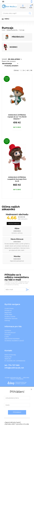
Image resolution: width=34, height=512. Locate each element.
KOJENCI (10, 47)
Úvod (3, 30)
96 (31, 70)
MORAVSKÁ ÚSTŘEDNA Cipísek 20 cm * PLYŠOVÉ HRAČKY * (17, 117)
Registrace (8, 312)
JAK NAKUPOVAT (10, 332)
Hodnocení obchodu (11, 318)
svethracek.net (15, 377)
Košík (31, 6)
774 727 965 (13, 365)
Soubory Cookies (10, 316)
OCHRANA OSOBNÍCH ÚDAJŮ (14, 340)
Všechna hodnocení (14, 223)
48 (27, 70)
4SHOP (23, 383)
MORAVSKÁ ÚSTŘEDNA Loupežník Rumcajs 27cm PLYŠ (17, 179)
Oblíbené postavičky (12, 30)
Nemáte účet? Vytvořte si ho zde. (17, 424)
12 (20, 70)
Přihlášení (17, 412)
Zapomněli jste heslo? (13, 422)
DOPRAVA (8, 330)
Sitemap (7, 320)
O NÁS (7, 336)
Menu (7, 19)
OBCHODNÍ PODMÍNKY (12, 338)
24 (24, 70)
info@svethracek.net (14, 368)
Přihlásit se (8, 310)
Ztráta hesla (8, 314)
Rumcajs (21, 30)
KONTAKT (8, 334)
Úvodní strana (9, 308)
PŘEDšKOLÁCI (14, 37)
